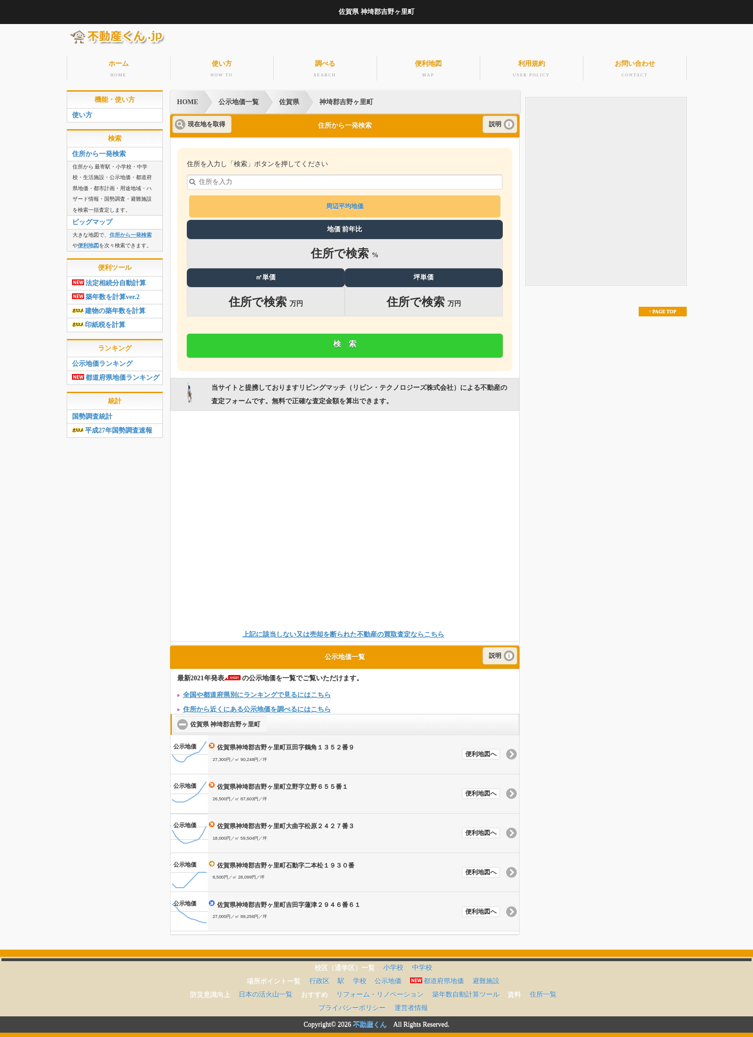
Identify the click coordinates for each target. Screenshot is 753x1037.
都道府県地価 (437, 978)
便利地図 (428, 68)
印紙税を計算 (99, 322)
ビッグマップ (92, 219)
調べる (325, 68)
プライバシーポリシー (352, 1005)
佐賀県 (289, 99)
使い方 (221, 68)
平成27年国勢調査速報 (112, 427)
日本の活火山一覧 (265, 991)
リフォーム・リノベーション (380, 991)
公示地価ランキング (102, 360)
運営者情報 (411, 1005)
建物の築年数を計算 (109, 308)
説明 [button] (495, 121)
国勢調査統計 (92, 413)
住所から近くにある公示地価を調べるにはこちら (257, 706)
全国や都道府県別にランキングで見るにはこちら (257, 692)
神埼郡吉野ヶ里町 (346, 99)
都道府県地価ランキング (116, 374)
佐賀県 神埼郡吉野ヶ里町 (228, 721)
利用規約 (531, 68)
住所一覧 (543, 991)
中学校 (422, 964)
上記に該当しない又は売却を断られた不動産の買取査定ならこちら (343, 632)
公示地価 (388, 978)
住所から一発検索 (99, 151)
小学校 (393, 964)
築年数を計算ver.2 (106, 294)
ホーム (118, 68)
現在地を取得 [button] (206, 121)
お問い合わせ (634, 68)
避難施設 (486, 978)
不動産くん (370, 1021)
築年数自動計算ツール (465, 991)
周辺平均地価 (345, 203)
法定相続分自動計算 (109, 280)
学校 (359, 978)
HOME (187, 99)
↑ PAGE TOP (662, 308)
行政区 (319, 978)
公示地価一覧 (239, 99)
